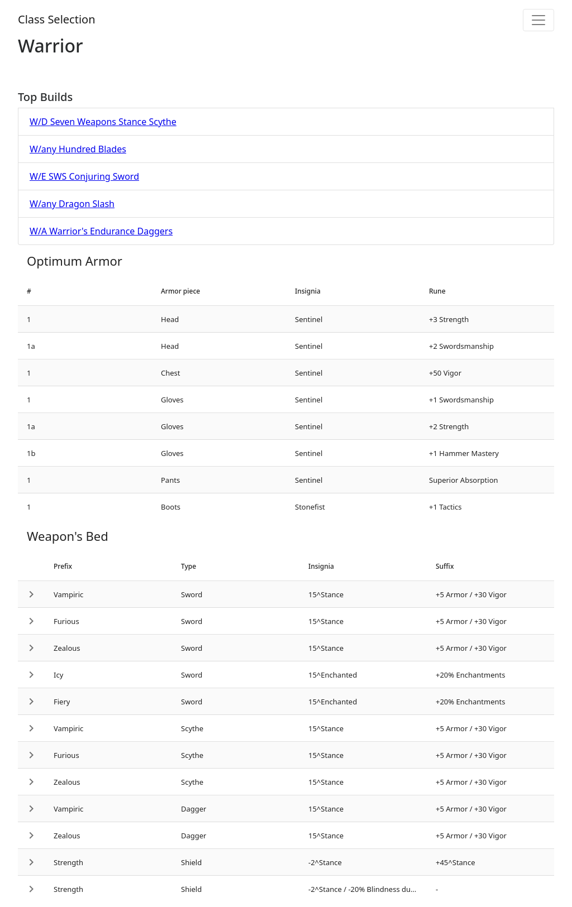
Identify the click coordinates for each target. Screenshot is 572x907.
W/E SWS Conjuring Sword (84, 176)
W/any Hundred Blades (78, 149)
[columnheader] (85, 290)
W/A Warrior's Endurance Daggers (101, 231)
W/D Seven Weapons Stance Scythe (103, 122)
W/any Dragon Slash (72, 204)
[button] (31, 594)
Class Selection (57, 19)
